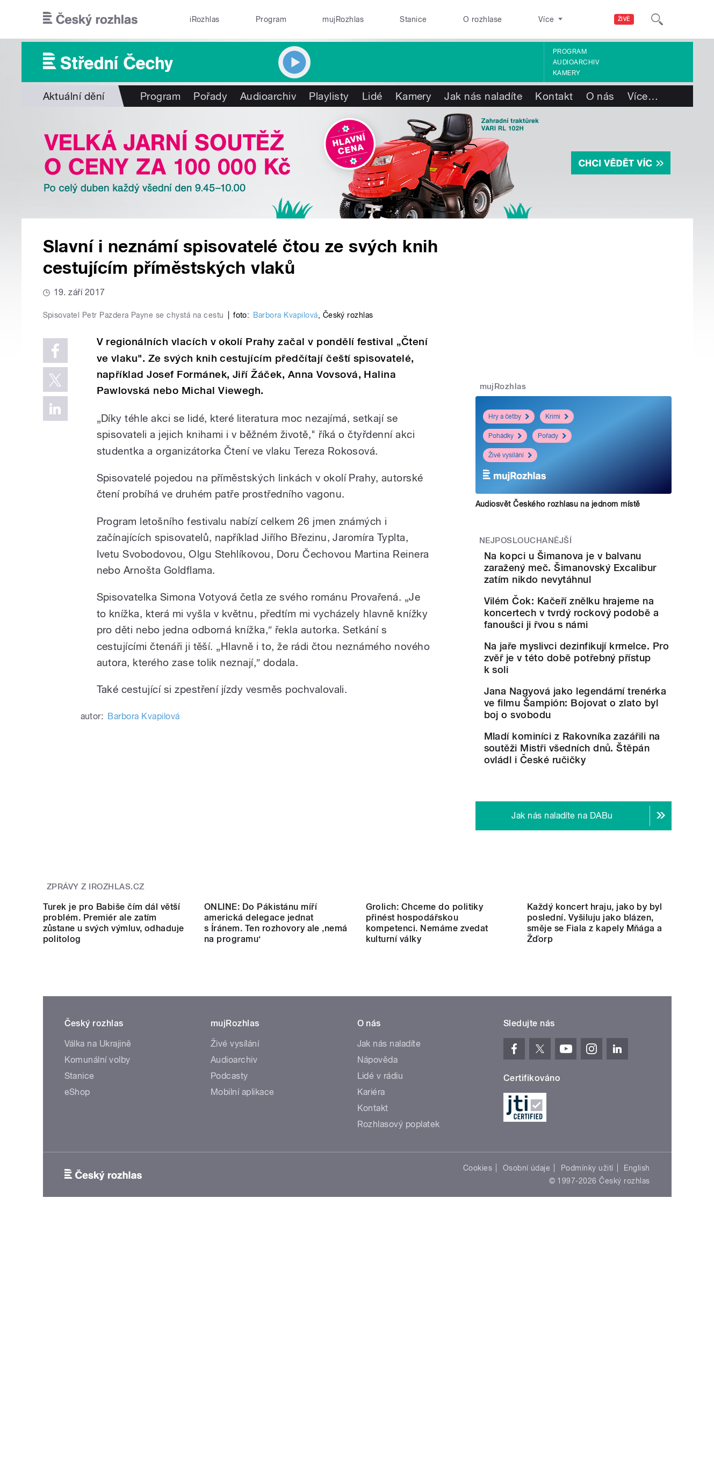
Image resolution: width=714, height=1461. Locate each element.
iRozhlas (205, 19)
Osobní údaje (527, 1358)
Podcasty (229, 1266)
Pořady (210, 96)
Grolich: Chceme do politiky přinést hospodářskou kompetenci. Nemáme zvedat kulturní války (427, 1113)
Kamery (567, 73)
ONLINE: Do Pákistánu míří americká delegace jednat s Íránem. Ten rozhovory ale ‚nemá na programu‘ (276, 1113)
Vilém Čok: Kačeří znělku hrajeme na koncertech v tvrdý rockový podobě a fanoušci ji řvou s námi (604, 630)
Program (271, 19)
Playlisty (329, 96)
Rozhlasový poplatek (398, 1314)
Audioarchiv (576, 62)
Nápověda (377, 1250)
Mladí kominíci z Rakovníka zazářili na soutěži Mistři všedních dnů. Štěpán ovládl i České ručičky (607, 801)
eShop (77, 1282)
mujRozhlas (343, 19)
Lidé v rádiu (380, 1266)
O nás (600, 96)
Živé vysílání (510, 455)
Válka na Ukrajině (98, 1234)
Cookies (477, 1358)
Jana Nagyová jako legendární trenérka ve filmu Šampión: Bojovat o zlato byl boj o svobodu (603, 744)
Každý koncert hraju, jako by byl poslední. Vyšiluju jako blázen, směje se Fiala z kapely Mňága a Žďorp (594, 1113)
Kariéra (371, 1282)
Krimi (556, 416)
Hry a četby (508, 416)
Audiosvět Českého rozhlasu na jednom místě (557, 504)
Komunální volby (97, 1250)
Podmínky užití (587, 1358)
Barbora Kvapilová (285, 543)
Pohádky (505, 436)
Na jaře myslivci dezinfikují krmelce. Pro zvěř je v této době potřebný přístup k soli (605, 687)
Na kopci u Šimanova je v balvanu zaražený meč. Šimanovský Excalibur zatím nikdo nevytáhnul (601, 573)
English (637, 1358)
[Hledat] (657, 19)
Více (643, 96)
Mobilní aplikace (243, 1282)
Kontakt (554, 96)
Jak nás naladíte (483, 96)
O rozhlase (482, 19)
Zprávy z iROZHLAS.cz (96, 980)
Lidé (372, 96)
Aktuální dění (74, 96)
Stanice (413, 19)
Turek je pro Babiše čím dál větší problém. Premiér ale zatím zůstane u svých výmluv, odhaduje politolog (113, 1113)
